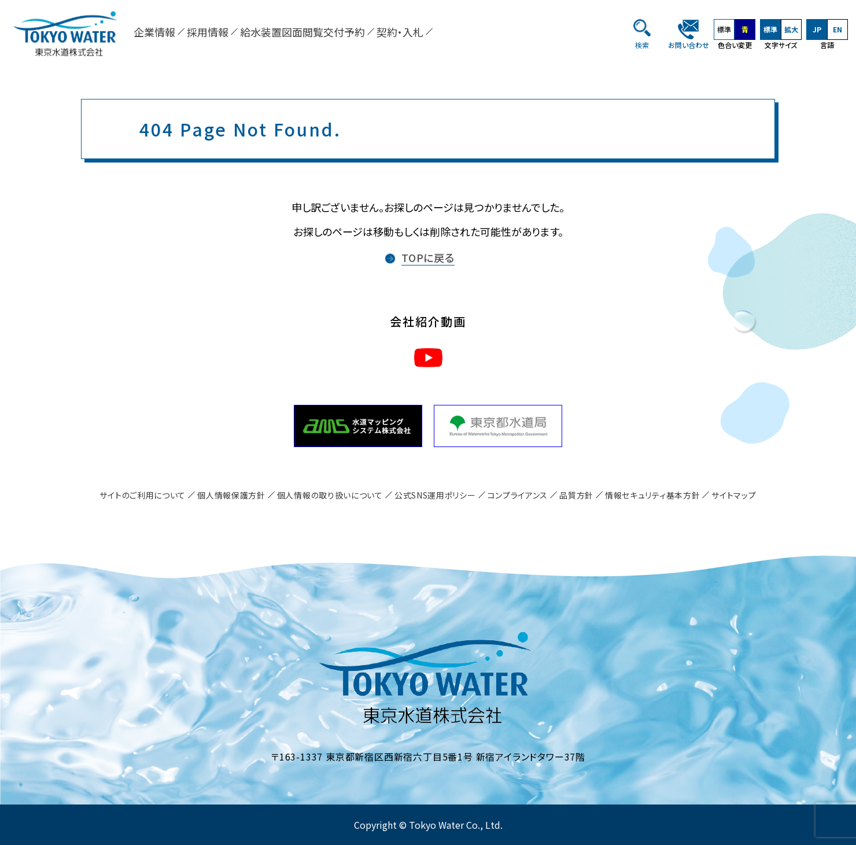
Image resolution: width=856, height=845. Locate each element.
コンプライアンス (518, 495)
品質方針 (576, 495)
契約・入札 (400, 31)
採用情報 (207, 31)
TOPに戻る (428, 257)
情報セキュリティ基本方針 (652, 495)
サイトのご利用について (142, 495)
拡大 (791, 29)
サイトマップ (733, 495)
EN (837, 29)
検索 (642, 45)
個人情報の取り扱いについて (330, 495)
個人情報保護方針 (231, 495)
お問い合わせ (688, 45)
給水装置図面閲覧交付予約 (302, 31)
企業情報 (154, 31)
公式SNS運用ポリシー (435, 495)
